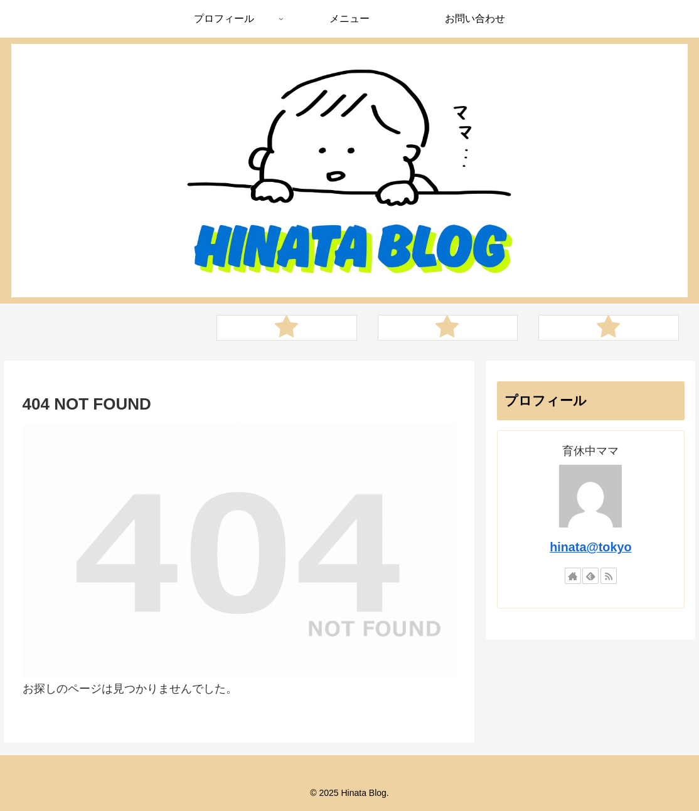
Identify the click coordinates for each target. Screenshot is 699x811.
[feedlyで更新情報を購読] (590, 576)
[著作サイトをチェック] (573, 576)
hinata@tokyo (590, 547)
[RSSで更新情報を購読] (608, 576)
